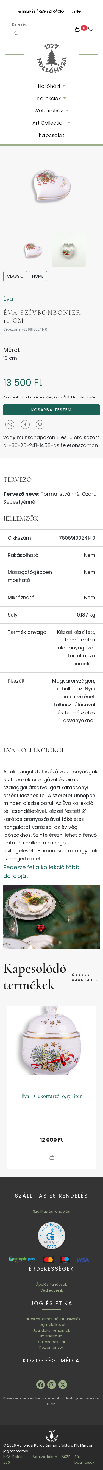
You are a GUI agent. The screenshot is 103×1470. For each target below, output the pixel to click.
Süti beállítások (84, 1459)
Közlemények (51, 1347)
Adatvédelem (44, 1456)
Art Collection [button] (49, 122)
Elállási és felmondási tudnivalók (51, 1318)
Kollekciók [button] (49, 98)
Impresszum (51, 1336)
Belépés (27, 11)
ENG (75, 11)
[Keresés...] (38, 24)
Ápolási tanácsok (51, 1284)
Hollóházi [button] (49, 86)
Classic (15, 276)
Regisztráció (52, 11)
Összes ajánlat (85, 977)
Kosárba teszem (51, 409)
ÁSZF (66, 1456)
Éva (8, 299)
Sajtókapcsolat (51, 1342)
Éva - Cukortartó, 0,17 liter (51, 1096)
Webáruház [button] (49, 110)
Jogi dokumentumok (51, 1330)
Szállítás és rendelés (51, 1211)
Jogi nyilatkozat (51, 1324)
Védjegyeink (51, 1290)
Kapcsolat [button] (51, 135)
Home (37, 276)
